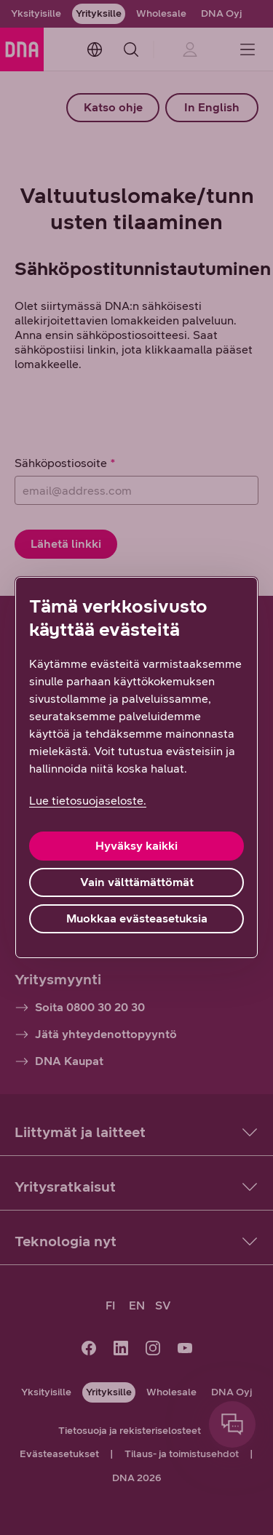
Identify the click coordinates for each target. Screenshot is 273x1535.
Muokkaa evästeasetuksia (136, 918)
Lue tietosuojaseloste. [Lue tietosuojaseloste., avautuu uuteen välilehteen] (87, 801)
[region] (136, 767)
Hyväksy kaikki (136, 846)
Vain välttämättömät (137, 882)
